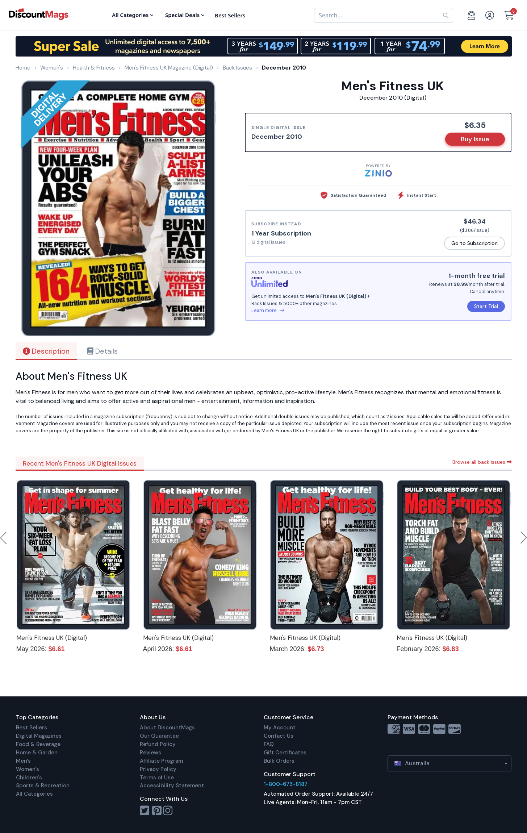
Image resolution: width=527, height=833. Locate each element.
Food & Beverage (38, 744)
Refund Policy (158, 744)
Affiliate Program (161, 761)
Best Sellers (31, 727)
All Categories (34, 793)
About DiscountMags (167, 727)
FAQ (269, 744)
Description (46, 351)
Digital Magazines (39, 736)
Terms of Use (157, 777)
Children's (29, 777)
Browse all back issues (482, 462)
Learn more (267, 310)
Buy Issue (475, 139)
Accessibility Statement (172, 785)
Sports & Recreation (43, 785)
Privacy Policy (158, 769)
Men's (23, 761)
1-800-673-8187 (286, 784)
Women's (27, 769)
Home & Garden (37, 752)
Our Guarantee (159, 736)
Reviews (150, 752)
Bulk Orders (279, 761)
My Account (280, 727)
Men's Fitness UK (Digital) (51, 638)
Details (102, 351)
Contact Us (278, 736)
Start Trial (486, 306)
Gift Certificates (285, 752)
